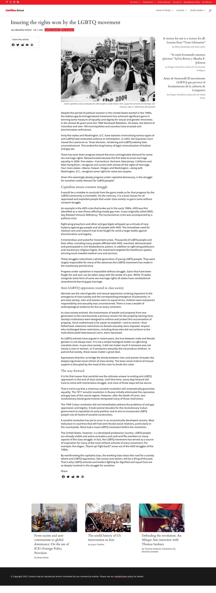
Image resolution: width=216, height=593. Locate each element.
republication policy (123, 576)
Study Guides (196, 10)
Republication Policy (192, 2)
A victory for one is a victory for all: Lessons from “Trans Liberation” (184, 40)
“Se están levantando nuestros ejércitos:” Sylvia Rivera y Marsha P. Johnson (183, 58)
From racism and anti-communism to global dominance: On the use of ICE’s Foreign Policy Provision (51, 544)
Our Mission (207, 2)
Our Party (134, 2)
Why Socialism (67, 30)
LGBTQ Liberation (52, 30)
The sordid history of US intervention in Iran (104, 537)
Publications (148, 2)
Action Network (164, 2)
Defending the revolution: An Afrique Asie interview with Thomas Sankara (161, 539)
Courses (180, 10)
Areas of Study (163, 10)
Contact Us (177, 2)
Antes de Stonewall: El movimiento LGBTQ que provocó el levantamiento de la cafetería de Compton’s (184, 84)
